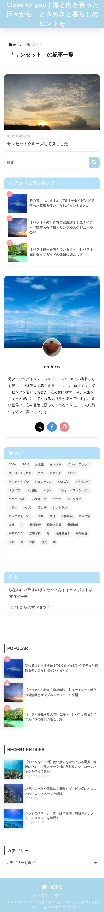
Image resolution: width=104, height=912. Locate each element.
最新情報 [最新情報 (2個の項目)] (73, 525)
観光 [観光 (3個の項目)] (44, 542)
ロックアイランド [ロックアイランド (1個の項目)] (20, 516)
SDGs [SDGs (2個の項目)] (12, 464)
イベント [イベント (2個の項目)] (55, 464)
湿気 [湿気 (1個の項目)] (11, 542)
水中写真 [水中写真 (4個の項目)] (35, 533)
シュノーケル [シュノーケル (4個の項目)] (43, 481)
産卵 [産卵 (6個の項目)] (32, 542)
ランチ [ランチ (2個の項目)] (42, 507)
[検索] (94, 162)
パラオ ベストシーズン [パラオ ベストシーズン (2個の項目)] (74, 490)
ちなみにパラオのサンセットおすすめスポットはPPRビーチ (50, 593)
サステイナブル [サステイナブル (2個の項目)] (19, 481)
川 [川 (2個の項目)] (22, 525)
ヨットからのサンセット (29, 607)
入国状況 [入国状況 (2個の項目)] (67, 516)
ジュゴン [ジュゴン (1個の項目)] (63, 481)
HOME (52, 887)
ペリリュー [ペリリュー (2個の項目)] (74, 499)
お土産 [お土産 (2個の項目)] (39, 464)
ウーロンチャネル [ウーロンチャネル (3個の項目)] (20, 473)
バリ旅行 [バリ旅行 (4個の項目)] (32, 490)
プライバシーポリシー (51, 895)
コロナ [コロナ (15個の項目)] (71, 473)
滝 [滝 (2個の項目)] (22, 542)
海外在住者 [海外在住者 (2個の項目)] (63, 533)
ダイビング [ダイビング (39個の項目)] (83, 481)
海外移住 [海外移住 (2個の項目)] (81, 533)
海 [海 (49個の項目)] (48, 533)
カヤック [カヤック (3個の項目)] (55, 473)
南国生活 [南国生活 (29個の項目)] (84, 516)
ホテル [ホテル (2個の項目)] (13, 507)
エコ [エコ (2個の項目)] (40, 473)
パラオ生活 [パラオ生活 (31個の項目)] (39, 499)
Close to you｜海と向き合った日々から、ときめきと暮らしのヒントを (52, 14)
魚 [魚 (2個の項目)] (54, 542)
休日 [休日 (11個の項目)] (52, 516)
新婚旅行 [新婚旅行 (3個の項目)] (35, 525)
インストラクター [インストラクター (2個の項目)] (78, 464)
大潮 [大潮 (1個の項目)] (11, 525)
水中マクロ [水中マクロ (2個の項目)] (16, 533)
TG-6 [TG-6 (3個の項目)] (25, 464)
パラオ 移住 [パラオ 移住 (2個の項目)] (17, 499)
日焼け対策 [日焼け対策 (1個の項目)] (54, 525)
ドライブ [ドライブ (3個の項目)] (14, 490)
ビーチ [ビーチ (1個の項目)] (56, 499)
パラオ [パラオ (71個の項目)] (48, 490)
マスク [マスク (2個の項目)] (27, 507)
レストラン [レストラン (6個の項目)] (60, 507)
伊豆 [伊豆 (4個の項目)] (40, 516)
